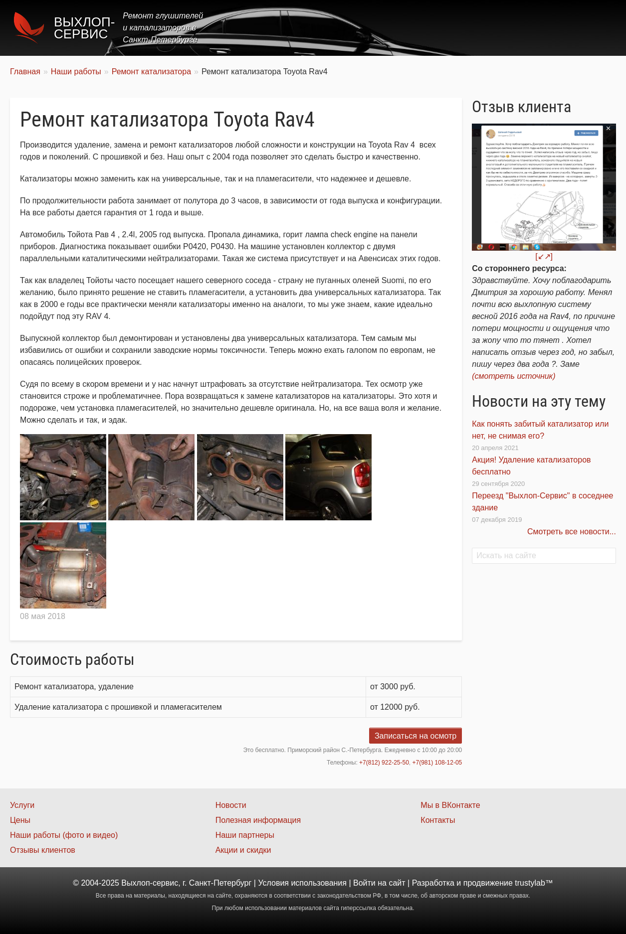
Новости (230, 805)
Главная (348, 27)
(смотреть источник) (513, 376)
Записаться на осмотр (415, 736)
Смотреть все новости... (571, 531)
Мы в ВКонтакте (450, 805)
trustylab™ (534, 883)
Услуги (393, 27)
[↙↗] (544, 256)
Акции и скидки (243, 850)
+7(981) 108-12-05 (437, 762)
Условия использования (302, 883)
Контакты (589, 27)
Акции (472, 27)
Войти (364, 883)
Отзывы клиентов (42, 850)
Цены (433, 27)
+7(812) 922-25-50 (384, 762)
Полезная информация (258, 820)
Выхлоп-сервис (84, 27)
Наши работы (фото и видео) (64, 835)
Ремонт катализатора (151, 71)
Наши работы (528, 27)
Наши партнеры (244, 835)
